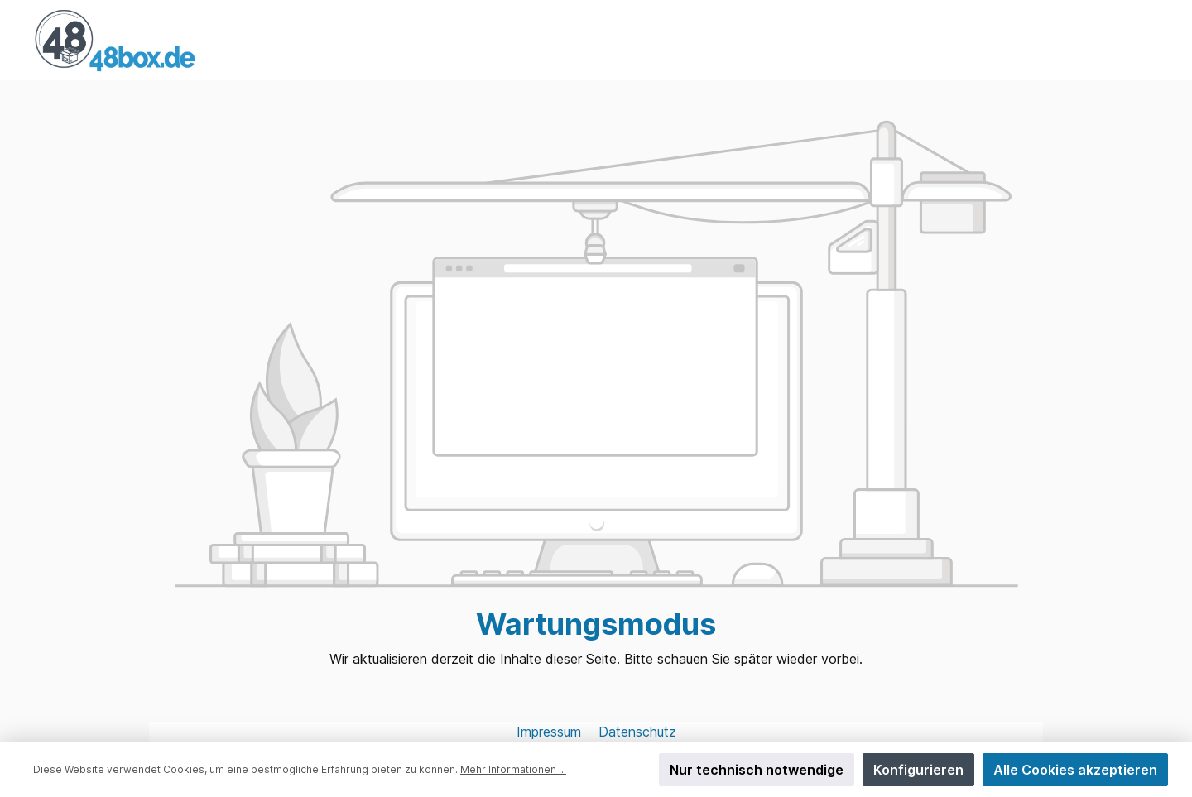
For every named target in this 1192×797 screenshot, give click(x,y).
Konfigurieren (918, 769)
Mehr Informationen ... (513, 769)
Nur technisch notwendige (757, 769)
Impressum (551, 731)
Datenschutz (637, 731)
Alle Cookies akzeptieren (1075, 769)
